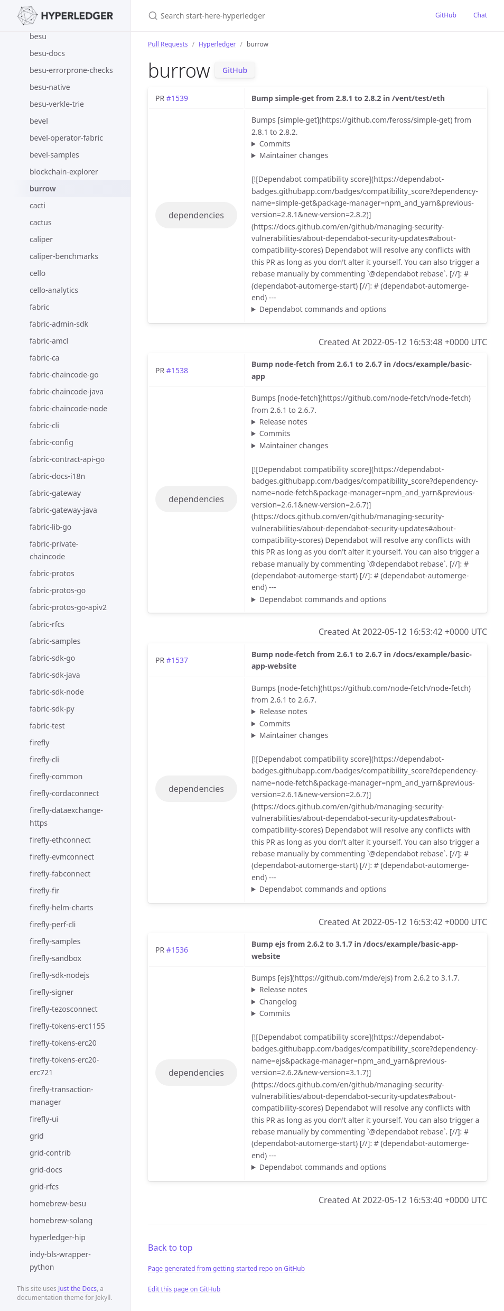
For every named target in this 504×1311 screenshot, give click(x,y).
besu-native (50, 87)
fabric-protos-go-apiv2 (68, 607)
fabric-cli (44, 425)
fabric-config (51, 442)
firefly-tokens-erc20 (63, 1043)
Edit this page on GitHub (184, 1289)
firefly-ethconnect (60, 840)
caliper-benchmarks (64, 256)
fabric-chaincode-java (67, 391)
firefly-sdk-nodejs (59, 975)
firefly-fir (44, 890)
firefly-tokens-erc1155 (67, 1026)
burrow (43, 188)
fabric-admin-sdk (59, 324)
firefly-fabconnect (60, 874)
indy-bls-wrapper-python (60, 1260)
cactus (41, 222)
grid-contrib (50, 1153)
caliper (41, 239)
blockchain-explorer (64, 172)
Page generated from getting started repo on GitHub (226, 1268)
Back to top (170, 1247)
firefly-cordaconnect (64, 793)
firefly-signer (51, 992)
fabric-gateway (55, 493)
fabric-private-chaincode (54, 550)
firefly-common (56, 776)
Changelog (278, 1001)
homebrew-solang (61, 1220)
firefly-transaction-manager (62, 1095)
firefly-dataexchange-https (66, 816)
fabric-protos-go (58, 590)
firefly (39, 742)
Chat (480, 15)
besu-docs (47, 53)
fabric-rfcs (47, 624)
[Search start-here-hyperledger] (272, 15)
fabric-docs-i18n (57, 476)
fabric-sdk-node (57, 692)
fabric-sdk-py (52, 709)
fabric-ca (44, 358)
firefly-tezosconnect (64, 1009)
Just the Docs (77, 1288)
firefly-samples (55, 941)
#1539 (177, 98)
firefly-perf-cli (53, 924)
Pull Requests (168, 44)
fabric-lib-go (50, 527)
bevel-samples (54, 155)
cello (37, 273)
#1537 (177, 660)
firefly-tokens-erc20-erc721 (64, 1066)
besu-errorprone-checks (71, 70)
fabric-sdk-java (55, 675)
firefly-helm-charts (61, 907)
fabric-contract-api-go (67, 459)
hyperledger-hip (58, 1237)
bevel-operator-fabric (66, 138)
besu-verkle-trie (57, 104)
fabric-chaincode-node (68, 408)
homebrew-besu (58, 1203)
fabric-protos (52, 573)
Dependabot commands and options (323, 309)
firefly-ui (44, 1119)
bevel (39, 121)
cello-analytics (54, 290)
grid (37, 1136)
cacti (37, 205)
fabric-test (47, 726)
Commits (275, 144)
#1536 (177, 950)
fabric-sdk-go (52, 658)
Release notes (283, 422)
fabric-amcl (49, 341)
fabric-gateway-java (63, 510)
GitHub (445, 15)
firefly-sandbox (55, 958)
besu (38, 36)
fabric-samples (55, 641)
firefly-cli (44, 759)
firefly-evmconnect (62, 857)
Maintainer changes (293, 155)
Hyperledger (217, 44)
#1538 (177, 370)
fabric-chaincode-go (64, 375)
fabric (39, 307)
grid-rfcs (44, 1186)
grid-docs (46, 1170)
